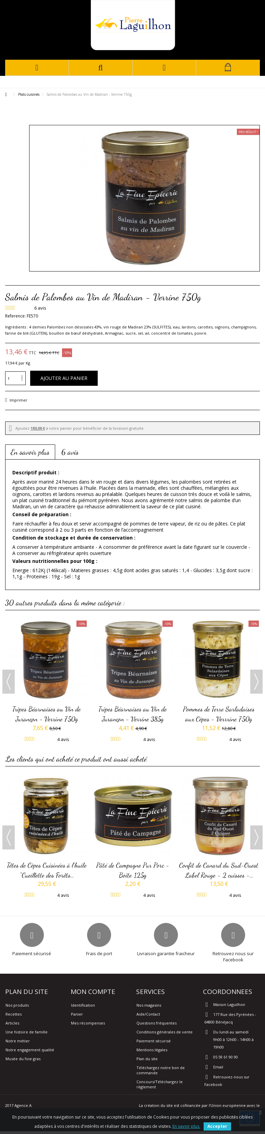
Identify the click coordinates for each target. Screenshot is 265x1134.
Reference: (15, 316)
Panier (77, 1014)
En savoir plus (30, 452)
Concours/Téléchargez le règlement (159, 1084)
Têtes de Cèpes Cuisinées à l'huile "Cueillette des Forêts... (47, 870)
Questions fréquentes (156, 1023)
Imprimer (18, 400)
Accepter (217, 1126)
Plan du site (147, 1058)
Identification (83, 1005)
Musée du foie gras (22, 1058)
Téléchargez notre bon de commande (160, 1070)
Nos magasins (148, 1005)
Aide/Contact (148, 1014)
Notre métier (17, 1040)
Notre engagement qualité (29, 1049)
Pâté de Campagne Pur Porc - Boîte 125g (132, 870)
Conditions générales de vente (164, 1031)
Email (218, 1066)
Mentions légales (151, 1049)
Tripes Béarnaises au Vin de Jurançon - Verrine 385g (133, 714)
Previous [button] (8, 682)
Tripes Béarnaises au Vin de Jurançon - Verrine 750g (47, 714)
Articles (12, 1023)
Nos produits (17, 1005)
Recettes (13, 1014)
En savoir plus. (186, 1126)
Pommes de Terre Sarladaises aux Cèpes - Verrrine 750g (219, 714)
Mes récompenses (88, 1023)
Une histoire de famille (26, 1031)
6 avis (70, 452)
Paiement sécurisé (153, 1040)
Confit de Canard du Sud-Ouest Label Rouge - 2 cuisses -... (218, 870)
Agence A (23, 1105)
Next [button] (256, 682)
